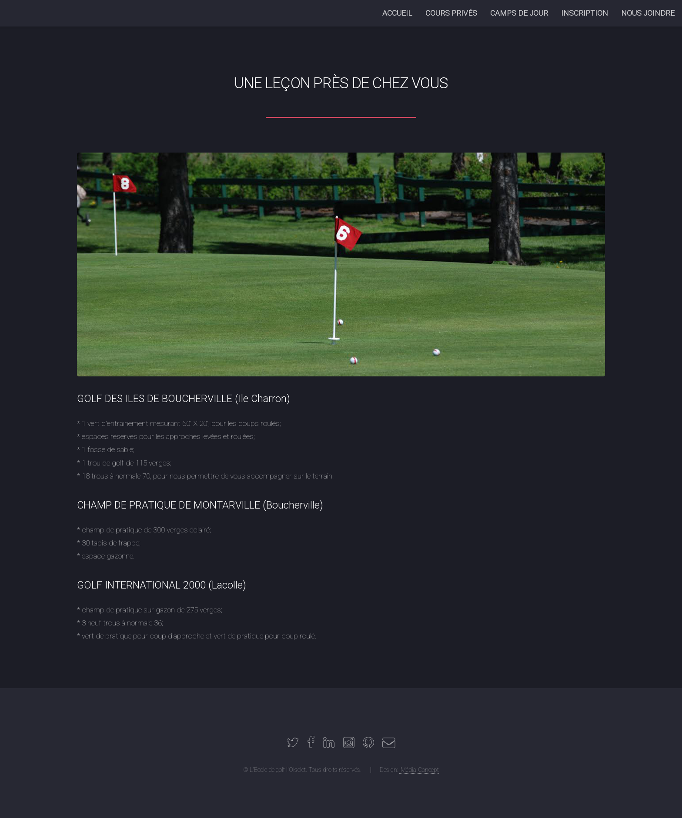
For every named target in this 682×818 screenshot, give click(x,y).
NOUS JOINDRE (648, 13)
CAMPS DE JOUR (519, 13)
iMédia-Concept (419, 769)
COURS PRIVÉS (451, 13)
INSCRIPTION (584, 13)
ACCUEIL (397, 13)
